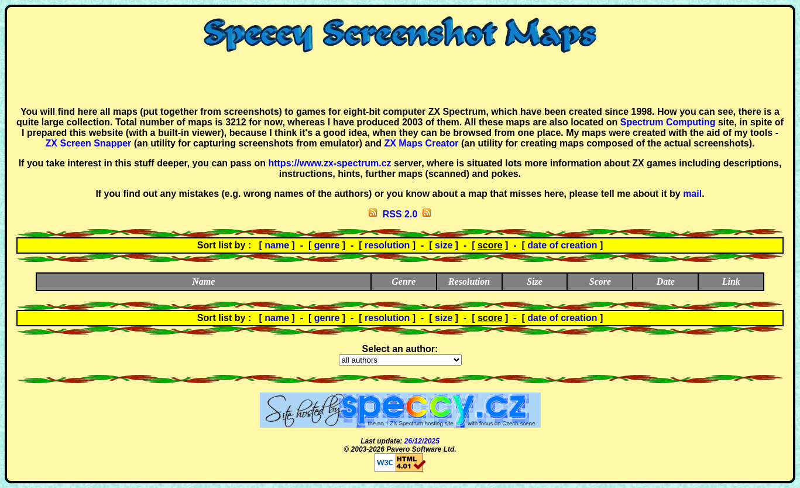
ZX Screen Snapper (89, 143)
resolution (387, 245)
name (277, 245)
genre (327, 245)
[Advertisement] (400, 79)
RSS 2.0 (400, 214)
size (443, 245)
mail (692, 194)
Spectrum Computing (668, 122)
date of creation (562, 245)
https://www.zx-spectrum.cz (329, 163)
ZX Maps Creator (421, 143)
